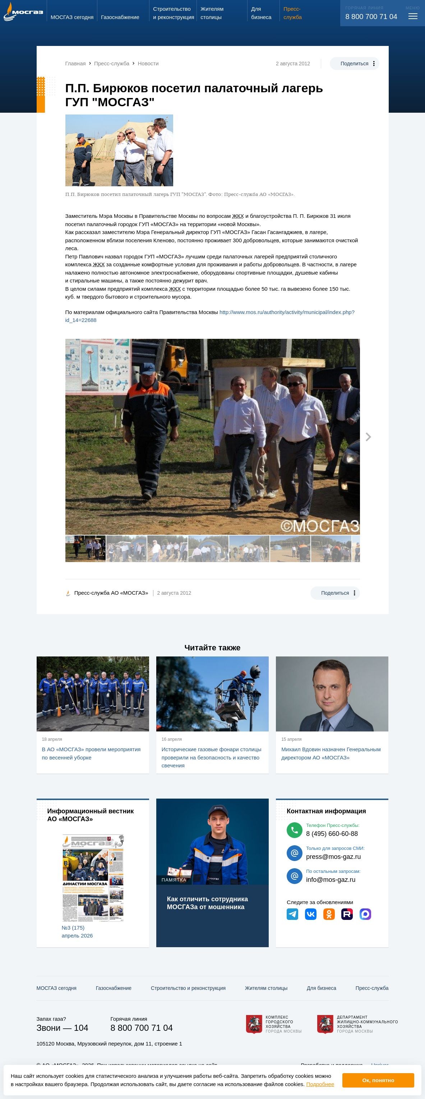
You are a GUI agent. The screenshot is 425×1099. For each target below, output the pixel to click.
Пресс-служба (372, 988)
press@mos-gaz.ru (333, 856)
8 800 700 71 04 (371, 16)
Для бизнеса (321, 988)
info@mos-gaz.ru (330, 879)
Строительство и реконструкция (188, 988)
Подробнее (320, 1084)
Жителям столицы (266, 988)
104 (81, 1028)
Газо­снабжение (113, 988)
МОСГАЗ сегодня (57, 988)
